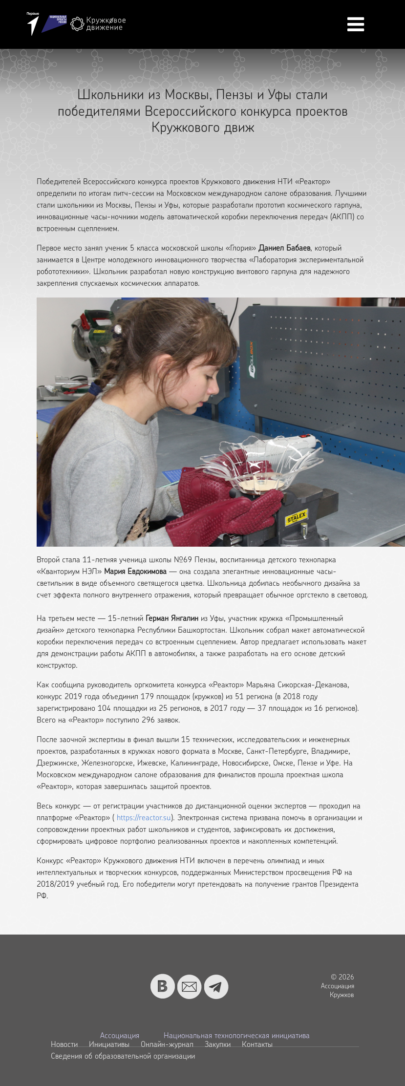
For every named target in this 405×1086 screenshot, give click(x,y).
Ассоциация (119, 1036)
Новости (64, 1045)
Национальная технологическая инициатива (237, 1036)
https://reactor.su (144, 818)
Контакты (257, 1045)
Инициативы (109, 1045)
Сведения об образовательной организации (123, 1057)
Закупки (218, 1045)
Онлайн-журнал (167, 1045)
